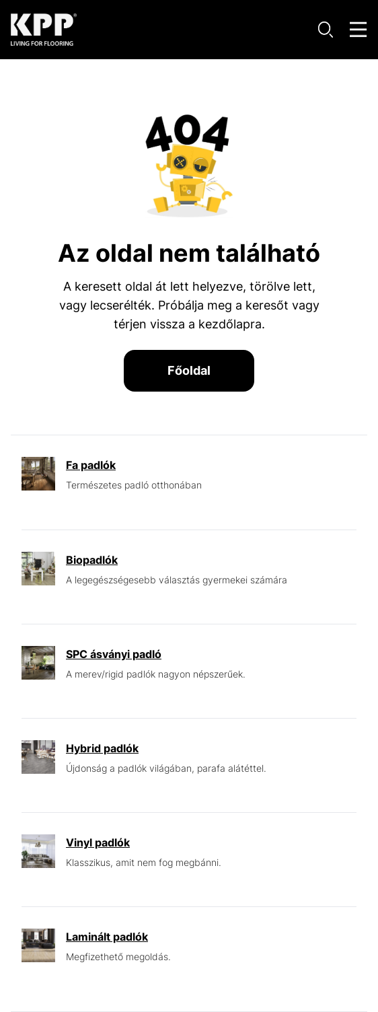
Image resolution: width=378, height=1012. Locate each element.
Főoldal (189, 370)
